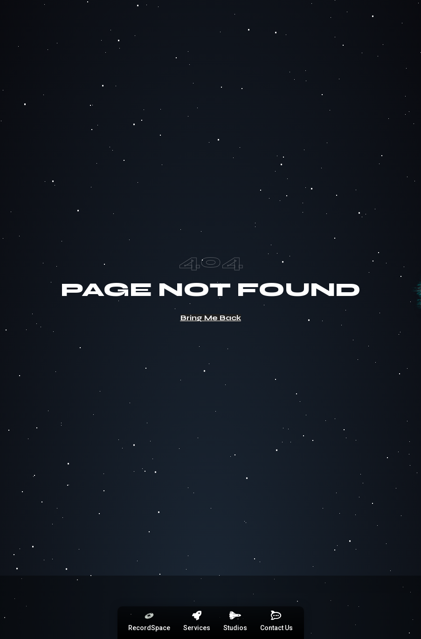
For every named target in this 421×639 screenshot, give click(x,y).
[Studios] (235, 615)
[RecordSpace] (149, 615)
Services (196, 628)
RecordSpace (149, 628)
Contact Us (276, 628)
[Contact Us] (276, 615)
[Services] (196, 615)
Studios (235, 628)
